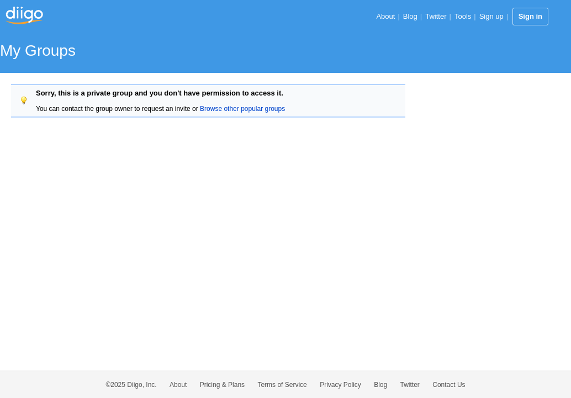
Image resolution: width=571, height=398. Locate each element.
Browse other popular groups (242, 109)
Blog (410, 16)
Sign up (491, 16)
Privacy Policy (340, 385)
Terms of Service (281, 385)
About (385, 16)
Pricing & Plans (222, 385)
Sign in (530, 16)
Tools (462, 16)
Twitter (435, 16)
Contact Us (448, 385)
